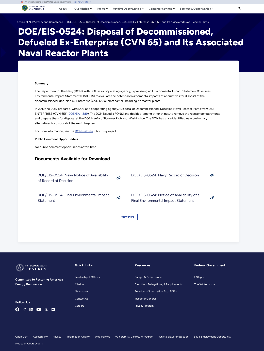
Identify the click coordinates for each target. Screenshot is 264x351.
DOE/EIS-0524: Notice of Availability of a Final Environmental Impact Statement (165, 198)
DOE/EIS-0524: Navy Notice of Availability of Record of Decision (73, 178)
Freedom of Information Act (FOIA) (156, 291)
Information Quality (78, 336)
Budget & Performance (148, 277)
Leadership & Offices (87, 277)
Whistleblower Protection (174, 336)
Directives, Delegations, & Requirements (159, 284)
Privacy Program (144, 305)
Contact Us (81, 298)
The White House (204, 284)
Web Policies (102, 336)
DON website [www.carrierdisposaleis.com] (85, 131)
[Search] (239, 8)
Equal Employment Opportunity (212, 336)
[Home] (33, 9)
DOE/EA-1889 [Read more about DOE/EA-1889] (78, 114)
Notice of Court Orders (29, 343)
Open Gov (21, 336)
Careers (79, 305)
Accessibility (40, 336)
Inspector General (145, 298)
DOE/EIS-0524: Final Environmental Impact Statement (73, 198)
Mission (79, 284)
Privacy (57, 336)
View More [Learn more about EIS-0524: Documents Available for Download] (127, 216)
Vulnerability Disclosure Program (134, 336)
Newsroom (81, 291)
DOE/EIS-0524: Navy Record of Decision (165, 175)
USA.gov (199, 277)
